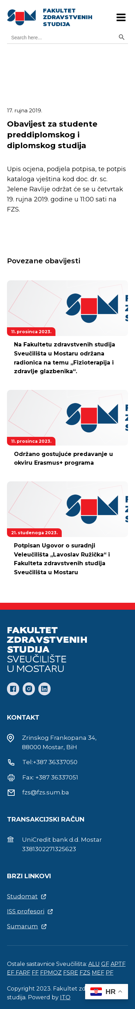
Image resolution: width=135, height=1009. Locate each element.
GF (105, 964)
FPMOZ (51, 972)
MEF (98, 972)
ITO (65, 997)
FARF (23, 972)
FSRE (70, 972)
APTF (118, 964)
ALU (94, 964)
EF (11, 972)
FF (35, 972)
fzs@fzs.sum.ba (45, 792)
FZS (85, 972)
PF (109, 972)
